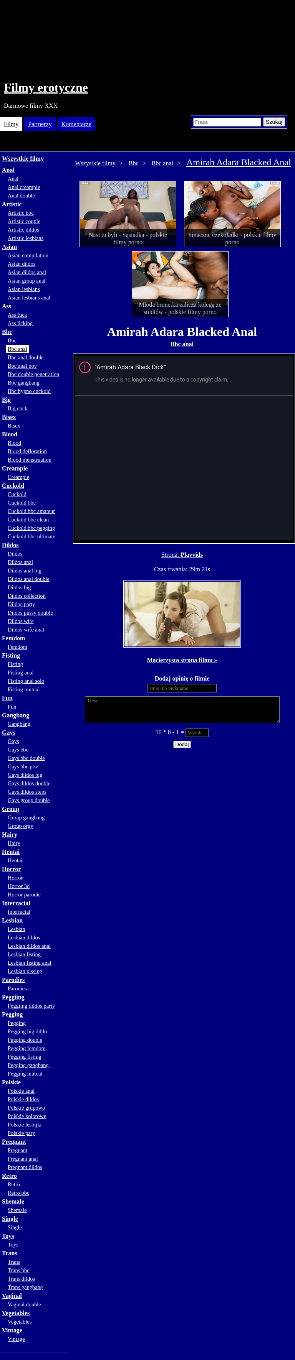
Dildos (10, 545)
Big (6, 399)
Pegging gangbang (28, 1065)
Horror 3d (19, 886)
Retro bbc (18, 1193)
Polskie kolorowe (27, 1116)
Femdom (13, 638)
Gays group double (29, 800)
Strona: (171, 554)
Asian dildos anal (27, 272)
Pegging (12, 1014)
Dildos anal (20, 562)
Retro (9, 1176)
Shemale (13, 1201)
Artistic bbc (21, 213)
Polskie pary (21, 1133)
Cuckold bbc (22, 503)
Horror (11, 869)
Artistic (12, 204)
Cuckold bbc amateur (31, 511)
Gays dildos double (29, 783)
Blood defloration (27, 451)
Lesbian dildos (24, 937)
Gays (8, 732)
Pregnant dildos (25, 1167)
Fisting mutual (24, 689)
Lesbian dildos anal (29, 946)
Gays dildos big (25, 775)
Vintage (12, 1330)
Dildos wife (21, 621)
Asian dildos (21, 264)
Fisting (11, 655)
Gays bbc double (26, 758)
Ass (6, 306)
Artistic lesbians (25, 238)
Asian (9, 246)
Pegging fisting (24, 1057)
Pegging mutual (25, 1074)
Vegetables (16, 1313)
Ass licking (20, 323)
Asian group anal (26, 281)
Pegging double (25, 1040)
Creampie (15, 468)
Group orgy (20, 826)
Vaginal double (24, 1304)
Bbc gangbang (24, 383)
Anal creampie (24, 187)
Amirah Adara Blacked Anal (238, 162)
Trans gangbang (25, 1287)
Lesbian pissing (25, 971)
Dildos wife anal (26, 630)
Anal (8, 170)
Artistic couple (24, 221)
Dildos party (21, 604)
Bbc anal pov (22, 366)
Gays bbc (18, 750)
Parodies (13, 980)
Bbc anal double (26, 357)
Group (10, 809)
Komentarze (76, 124)
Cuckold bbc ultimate (31, 536)
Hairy (9, 834)
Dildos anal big (24, 570)
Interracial (16, 903)
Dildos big (19, 587)
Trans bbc (19, 1270)
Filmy (11, 124)
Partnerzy (39, 124)
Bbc (7, 332)
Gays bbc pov (23, 766)
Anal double (21, 195)
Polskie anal (21, 1091)
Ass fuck (17, 315)
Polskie (11, 1082)
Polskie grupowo (26, 1108)
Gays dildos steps (27, 792)
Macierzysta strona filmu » (182, 660)
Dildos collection (27, 596)
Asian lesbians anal (29, 297)
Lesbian (12, 920)
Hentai (11, 852)
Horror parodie (24, 894)
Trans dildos (21, 1279)
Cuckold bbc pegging (31, 528)
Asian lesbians (24, 289)
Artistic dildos (23, 230)
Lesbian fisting (24, 954)
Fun (7, 698)
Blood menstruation (29, 460)
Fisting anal (21, 672)
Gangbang (15, 715)
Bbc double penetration (33, 374)
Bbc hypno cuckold (29, 391)
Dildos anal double (29, 579)
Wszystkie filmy (23, 158)
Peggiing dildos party (31, 1006)
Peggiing (13, 997)
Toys (8, 1236)
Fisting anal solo (26, 681)
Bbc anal (17, 349)
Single (10, 1218)
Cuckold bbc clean (28, 519)
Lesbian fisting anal (29, 963)
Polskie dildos (23, 1099)
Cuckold (13, 485)
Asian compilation (28, 255)
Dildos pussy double (30, 613)
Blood (9, 434)
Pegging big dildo (27, 1031)
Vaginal (12, 1296)
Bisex (9, 417)
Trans (9, 1253)
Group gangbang (26, 817)
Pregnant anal (23, 1159)
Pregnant (14, 1141)
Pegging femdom (27, 1048)
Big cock (18, 408)
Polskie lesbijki (24, 1125)
